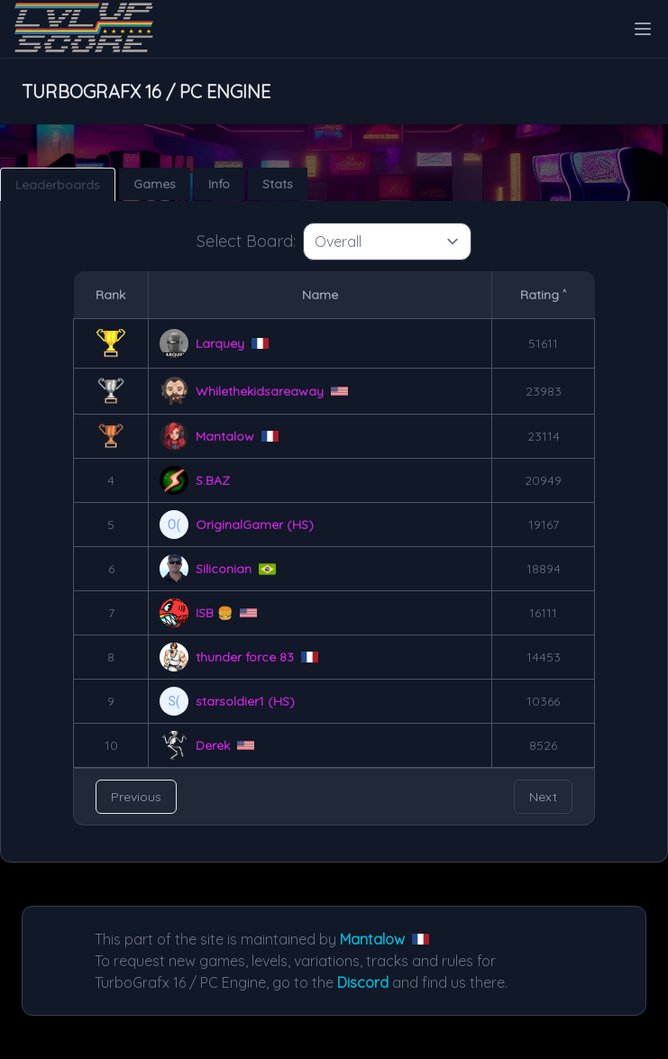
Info (219, 184)
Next (543, 797)
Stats (277, 184)
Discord (363, 982)
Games (154, 184)
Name (320, 295)
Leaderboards (57, 185)
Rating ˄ (543, 295)
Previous (136, 797)
